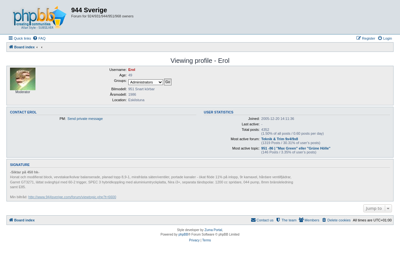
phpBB (183, 234)
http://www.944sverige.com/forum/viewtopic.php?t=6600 (72, 197)
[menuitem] (39, 38)
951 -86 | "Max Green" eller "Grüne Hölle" (296, 148)
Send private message (84, 119)
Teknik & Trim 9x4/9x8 (279, 139)
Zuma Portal (213, 230)
